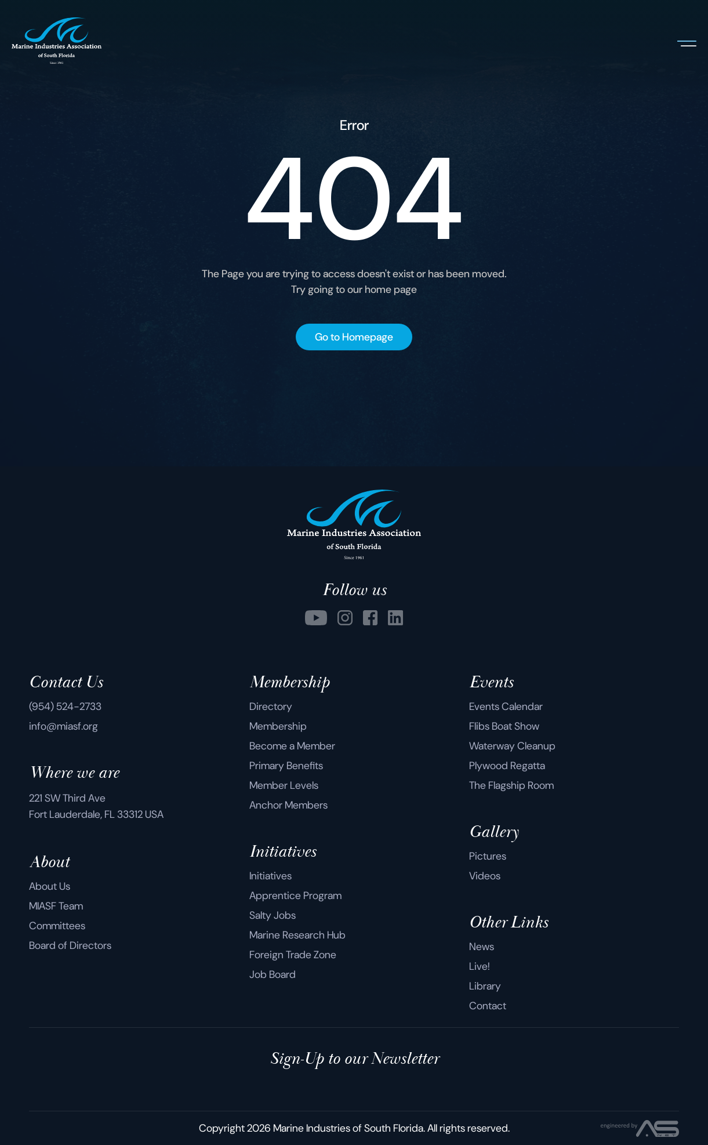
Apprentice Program (295, 896)
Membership (278, 726)
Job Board (272, 974)
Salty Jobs (272, 915)
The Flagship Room (511, 785)
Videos (484, 876)
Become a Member (292, 746)
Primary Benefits (286, 766)
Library (485, 986)
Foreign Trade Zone (292, 955)
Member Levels (283, 785)
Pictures (487, 856)
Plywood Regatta (507, 766)
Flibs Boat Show (504, 726)
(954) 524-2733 (65, 706)
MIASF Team (56, 906)
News (481, 947)
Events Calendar (506, 706)
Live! (479, 966)
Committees (57, 926)
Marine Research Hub (297, 935)
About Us (49, 886)
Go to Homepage (354, 337)
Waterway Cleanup (512, 746)
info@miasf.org (63, 726)
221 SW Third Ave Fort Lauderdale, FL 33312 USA (96, 806)
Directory (270, 706)
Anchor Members (288, 805)
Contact (487, 1006)
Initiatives (270, 876)
